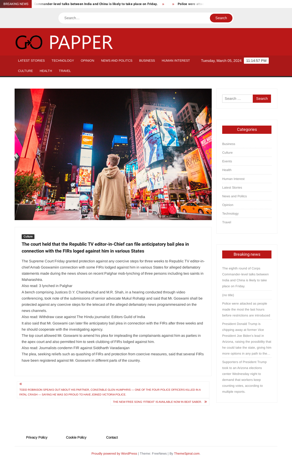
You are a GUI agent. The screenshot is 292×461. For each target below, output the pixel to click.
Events (227, 161)
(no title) (228, 295)
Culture (25, 71)
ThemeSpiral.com (187, 453)
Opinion (87, 60)
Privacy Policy (36, 437)
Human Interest (176, 60)
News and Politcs (116, 60)
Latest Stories (31, 60)
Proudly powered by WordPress (114, 453)
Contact (112, 437)
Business (147, 60)
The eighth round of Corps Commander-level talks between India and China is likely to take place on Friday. (245, 277)
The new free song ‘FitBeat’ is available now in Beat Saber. (157, 401)
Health (46, 71)
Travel (65, 71)
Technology (63, 60)
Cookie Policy (76, 437)
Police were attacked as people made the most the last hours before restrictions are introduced (246, 309)
